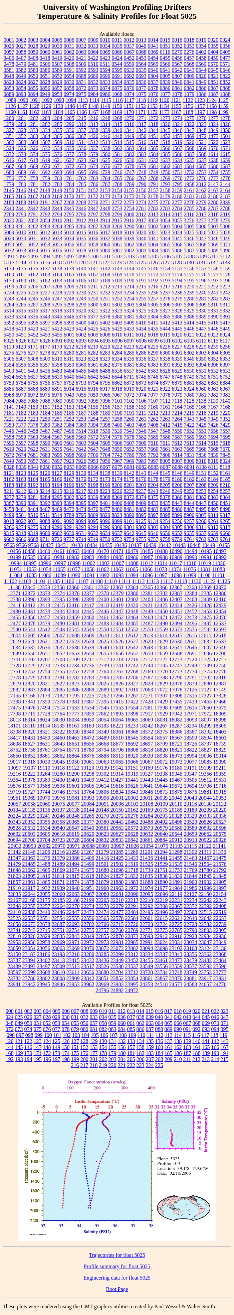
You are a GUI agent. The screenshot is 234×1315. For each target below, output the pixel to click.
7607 (129, 443)
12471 (161, 617)
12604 (14, 635)
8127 (57, 473)
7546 (141, 431)
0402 (201, 52)
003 (38, 1011)
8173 (105, 479)
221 (122, 1065)
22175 (43, 900)
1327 (9, 130)
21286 (131, 852)
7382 (57, 425)
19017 (14, 762)
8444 (189, 503)
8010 (201, 461)
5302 (117, 304)
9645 (141, 533)
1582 (129, 154)
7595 (225, 437)
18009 (220, 713)
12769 (146, 671)
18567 (176, 738)
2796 (81, 214)
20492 (161, 822)
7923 (69, 461)
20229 (29, 816)
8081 (129, 467)
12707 (43, 659)
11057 (73, 569)
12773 (176, 671)
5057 (81, 244)
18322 (58, 732)
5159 (225, 268)
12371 (14, 593)
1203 (45, 118)
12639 (87, 647)
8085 (153, 467)
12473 (190, 617)
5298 (69, 304)
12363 (117, 587)
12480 (58, 623)
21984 (176, 888)
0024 (225, 40)
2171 (81, 196)
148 (47, 1047)
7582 (141, 437)
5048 (213, 238)
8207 (189, 485)
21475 (220, 858)
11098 (175, 575)
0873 (93, 88)
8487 (189, 509)
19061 (87, 762)
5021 (153, 232)
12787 (146, 677)
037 (131, 1017)
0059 (33, 52)
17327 (205, 695)
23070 (87, 948)
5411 (153, 322)
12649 (14, 653)
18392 (205, 732)
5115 (33, 262)
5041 (153, 238)
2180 (177, 196)
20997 (117, 846)
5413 (177, 322)
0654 (69, 76)
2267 (57, 202)
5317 (45, 310)
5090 (225, 250)
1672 (69, 166)
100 (48, 1035)
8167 (69, 479)
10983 (87, 557)
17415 (117, 701)
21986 (190, 888)
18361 (117, 732)
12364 (131, 587)
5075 (45, 250)
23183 (29, 954)
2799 (117, 214)
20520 (190, 822)
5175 (189, 274)
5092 (21, 256)
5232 (105, 292)
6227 (177, 347)
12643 (146, 647)
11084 (15, 575)
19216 (14, 774)
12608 (73, 635)
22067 (87, 894)
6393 (189, 365)
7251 (57, 419)
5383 (141, 316)
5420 (33, 329)
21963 (117, 888)
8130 (81, 473)
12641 (117, 647)
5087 (189, 250)
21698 (117, 870)
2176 (141, 196)
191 (225, 1053)
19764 (87, 792)
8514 (56, 515)
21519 (132, 864)
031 (75, 1017)
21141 (219, 846)
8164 (33, 479)
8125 (33, 473)
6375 (117, 365)
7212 (153, 413)
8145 (165, 473)
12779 (29, 677)
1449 (129, 136)
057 (94, 1023)
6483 (57, 371)
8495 (201, 509)
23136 (220, 948)
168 (10, 1053)
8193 (45, 485)
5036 (93, 238)
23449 (117, 960)
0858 (69, 88)
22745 (43, 930)
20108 (146, 804)
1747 (129, 172)
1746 (117, 172)
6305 (225, 353)
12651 (43, 653)
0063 (81, 52)
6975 (45, 395)
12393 (43, 599)
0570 (213, 64)
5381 (129, 316)
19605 (87, 786)
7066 (105, 395)
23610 (58, 972)
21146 (28, 852)
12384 (190, 593)
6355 (21, 365)
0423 (105, 58)
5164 (57, 274)
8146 (177, 473)
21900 (190, 882)
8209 (213, 485)
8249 (177, 491)
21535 (176, 864)
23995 (132, 984)
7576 (117, 437)
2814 (165, 214)
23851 (102, 978)
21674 (73, 870)
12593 (220, 629)
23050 (14, 948)
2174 (117, 196)
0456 (177, 58)
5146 (153, 268)
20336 (220, 816)
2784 (177, 208)
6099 (153, 341)
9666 (21, 539)
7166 (201, 407)
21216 (58, 852)
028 (47, 1017)
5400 (81, 322)
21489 (58, 864)
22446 (58, 912)
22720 (132, 924)
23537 (132, 966)
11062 (102, 569)
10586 (43, 557)
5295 (57, 304)
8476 (93, 509)
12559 (161, 629)
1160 (10, 112)
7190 (117, 413)
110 (141, 1035)
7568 (69, 437)
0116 (165, 52)
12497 (205, 623)
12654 (87, 653)
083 (112, 1029)
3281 (21, 226)
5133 (224, 262)
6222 (116, 347)
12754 (43, 671)
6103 (189, 341)
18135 (58, 726)
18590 (190, 738)
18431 (29, 738)
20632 (146, 834)
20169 (146, 810)
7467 (45, 431)
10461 (58, 551)
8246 (165, 491)
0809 (189, 76)
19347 (190, 774)
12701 (14, 659)
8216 (68, 491)
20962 (44, 846)
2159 (177, 190)
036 (122, 1017)
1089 (10, 100)
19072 (161, 762)
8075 (117, 467)
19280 (58, 774)
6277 (33, 353)
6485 (81, 371)
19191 (190, 768)
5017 (104, 232)
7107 (153, 401)
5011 (33, 232)
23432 (87, 960)
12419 (117, 605)
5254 (129, 298)
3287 (93, 226)
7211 (141, 413)
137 (169, 1041)
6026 (21, 341)
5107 (177, 256)
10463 (73, 551)
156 (122, 1047)
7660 (153, 449)
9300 (117, 527)
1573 (21, 154)
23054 (29, 948)
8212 (20, 491)
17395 (102, 701)
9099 (117, 521)
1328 (21, 130)
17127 (205, 689)
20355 (43, 822)
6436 (45, 371)
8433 (153, 503)
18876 (87, 756)
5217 (165, 286)
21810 (43, 876)
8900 (189, 515)
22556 (87, 918)
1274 (177, 118)
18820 (161, 750)
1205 (69, 118)
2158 (165, 190)
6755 (33, 383)
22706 (102, 924)
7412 (165, 425)
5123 (116, 262)
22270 (73, 906)
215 (224, 1059)
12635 (29, 647)
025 (19, 1017)
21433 (132, 858)
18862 (58, 756)
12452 (190, 611)
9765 (9, 545)
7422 (189, 425)
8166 (57, 479)
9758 (165, 539)
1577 (69, 154)
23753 (205, 972)
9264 (213, 521)
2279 (201, 202)
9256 (177, 521)
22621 (176, 918)
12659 (161, 653)
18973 (176, 756)
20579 (161, 828)
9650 (165, 533)
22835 (58, 936)
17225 (87, 695)
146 (28, 1047)
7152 (57, 407)
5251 (105, 298)
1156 (188, 106)
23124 (205, 948)
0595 (117, 70)
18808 (132, 750)
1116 (117, 100)
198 (66, 1059)
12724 (190, 659)
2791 (33, 214)
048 (10, 1023)
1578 (81, 154)
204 (122, 1059)
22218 (146, 900)
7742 (117, 455)
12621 (43, 641)
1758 (33, 178)
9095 (93, 521)
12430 (14, 611)
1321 (177, 124)
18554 (146, 738)
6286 (141, 353)
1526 (33, 148)
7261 (141, 419)
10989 (176, 557)
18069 (146, 719)
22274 (87, 906)
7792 (153, 455)
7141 (9, 407)
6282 (93, 353)
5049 (225, 238)
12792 (205, 677)
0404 (213, 52)
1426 (93, 136)
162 (178, 1047)
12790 (176, 677)
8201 (129, 485)
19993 (87, 798)
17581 (146, 707)
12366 (161, 587)
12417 (87, 605)
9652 (177, 533)
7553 (201, 431)
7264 (177, 419)
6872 (129, 383)
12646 (190, 647)
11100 (204, 575)
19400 (58, 780)
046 (215, 1017)
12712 (102, 659)
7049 (69, 395)
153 (94, 1047)
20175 (161, 810)
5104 (141, 256)
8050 (45, 467)
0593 (93, 70)
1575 (45, 154)
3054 (165, 220)
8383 (213, 497)
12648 (220, 647)
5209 (69, 286)
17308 (176, 695)
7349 (213, 419)
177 (94, 1053)
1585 (165, 154)
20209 (205, 810)
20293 (161, 816)
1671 (57, 166)
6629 (177, 371)
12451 (176, 611)
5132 (212, 262)
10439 (150, 545)
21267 (87, 852)
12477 (14, 623)
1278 (225, 118)
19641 (146, 786)
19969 (29, 798)
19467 (176, 780)
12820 (29, 683)
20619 (73, 834)
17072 (161, 689)
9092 (69, 521)
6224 (141, 347)
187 (187, 1053)
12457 (43, 617)
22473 (87, 912)
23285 (102, 954)
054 (66, 1023)
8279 (21, 497)
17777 (73, 713)
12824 (87, 683)
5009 (9, 232)
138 (178, 1041)
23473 (176, 960)
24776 (220, 984)
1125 (223, 100)
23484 (220, 960)
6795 (105, 383)
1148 (93, 106)
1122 (188, 100)
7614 (201, 443)
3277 (201, 220)
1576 (57, 154)
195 (38, 1059)
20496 (176, 822)
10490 (176, 551)
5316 (33, 310)
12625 (102, 641)
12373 (43, 593)
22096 (161, 894)
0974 (69, 94)
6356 (33, 365)
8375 (153, 497)
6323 (80, 359)
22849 (87, 936)
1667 (9, 166)
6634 (9, 377)
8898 (165, 515)
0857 (57, 88)
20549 (87, 828)
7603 (81, 443)
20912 (176, 840)
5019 (129, 232)
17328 (220, 695)
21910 (14, 888)
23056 (43, 948)
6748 (177, 377)
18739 (220, 744)
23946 (58, 984)
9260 (201, 521)
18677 (117, 744)
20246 (58, 816)
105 (95, 1035)
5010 (21, 232)
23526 (102, 966)
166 (215, 1047)
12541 (29, 629)
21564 (205, 864)
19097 (14, 768)
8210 (225, 485)
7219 (213, 413)
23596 (220, 966)
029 (56, 1017)
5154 (165, 268)
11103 (24, 581)
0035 (117, 46)
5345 (57, 316)
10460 (43, 551)
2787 (213, 208)
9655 (189, 533)
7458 (33, 431)
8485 (165, 509)
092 (197, 1029)
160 (159, 1047)
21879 (102, 882)
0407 (21, 58)
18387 (190, 732)
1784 (69, 184)
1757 (21, 178)
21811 (58, 876)
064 (159, 1023)
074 (28, 1029)
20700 (29, 840)
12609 (87, 635)
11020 (218, 563)
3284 (57, 226)
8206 (177, 485)
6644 (117, 377)
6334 (116, 359)
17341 (29, 701)
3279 (225, 220)
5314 (9, 310)
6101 (165, 341)
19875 (176, 792)
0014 (153, 40)
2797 (93, 214)
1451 (153, 136)
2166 (21, 196)
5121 (92, 262)
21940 (73, 888)
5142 (105, 268)
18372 (146, 732)
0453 (141, 58)
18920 (132, 756)
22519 (220, 912)
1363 (33, 136)
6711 (129, 377)
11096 (146, 575)
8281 (33, 497)
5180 (21, 280)
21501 (102, 864)
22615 (161, 918)
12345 (28, 587)
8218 (92, 491)
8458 (9, 509)
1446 (105, 136)
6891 (57, 389)
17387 (87, 701)
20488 (146, 822)
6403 (33, 371)
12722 (161, 659)
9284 (45, 527)
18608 (14, 744)
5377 (93, 316)
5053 (45, 244)
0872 (81, 88)
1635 (189, 160)
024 (10, 1017)
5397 (45, 322)
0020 (213, 40)
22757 (102, 930)
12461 (102, 617)
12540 (14, 629)
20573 (146, 828)
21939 (58, 888)
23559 (176, 966)
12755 (58, 671)
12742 (132, 665)
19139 (102, 768)
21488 (43, 864)
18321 (43, 732)
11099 (189, 575)
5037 (105, 238)
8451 (225, 503)
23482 (205, 960)
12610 (102, 635)
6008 (105, 335)
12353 (43, 587)
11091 (88, 575)
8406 (117, 503)
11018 (189, 563)
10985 (117, 557)
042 (178, 1017)
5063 (141, 244)
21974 (146, 888)
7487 (57, 431)
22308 (161, 906)
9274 (21, 527)
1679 (141, 166)
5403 (117, 322)
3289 (117, 226)
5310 (213, 304)
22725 (176, 924)
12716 (131, 659)
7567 (57, 437)
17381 (73, 701)
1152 (141, 106)
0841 (189, 82)
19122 (72, 768)
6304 (213, 353)
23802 (43, 978)
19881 (205, 792)
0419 (57, 58)
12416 (72, 605)
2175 (129, 196)
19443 (146, 780)
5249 (81, 298)
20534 (43, 828)
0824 (21, 82)
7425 (201, 425)
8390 (21, 503)
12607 (58, 635)
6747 (165, 377)
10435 (105, 545)
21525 (146, 864)
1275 (189, 118)
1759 (45, 178)
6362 (105, 365)
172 (47, 1053)
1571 (225, 148)
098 (29, 1035)
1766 (129, 178)
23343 (176, 954)
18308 (14, 732)
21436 (146, 858)
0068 (141, 52)
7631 (45, 449)
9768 (33, 545)
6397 (225, 365)
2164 (225, 190)
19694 (190, 786)
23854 (132, 978)
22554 (58, 918)
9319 (33, 533)
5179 (9, 280)
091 (187, 1029)
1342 (141, 130)
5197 (213, 280)
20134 (14, 810)
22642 (205, 918)
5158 (213, 268)
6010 (117, 335)
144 (10, 1047)
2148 (45, 190)
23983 (117, 984)
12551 (117, 629)
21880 (117, 882)
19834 (117, 792)
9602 (57, 533)
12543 (58, 629)
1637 (201, 160)
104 (85, 1035)
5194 (177, 280)
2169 (57, 196)
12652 (58, 653)
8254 (213, 491)
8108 (201, 467)
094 (215, 1029)
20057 (14, 804)
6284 (117, 353)
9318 (21, 533)
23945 (43, 984)
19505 (190, 780)
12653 (73, 653)
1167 (93, 112)
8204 (153, 485)
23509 (58, 966)
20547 (73, 828)
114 (178, 1035)
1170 (129, 112)
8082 (141, 467)
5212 (104, 286)
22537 (29, 918)
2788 (225, 208)
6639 (57, 377)
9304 (165, 527)
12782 (73, 677)
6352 (213, 359)
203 (112, 1059)
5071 (225, 244)
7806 (165, 455)
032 (84, 1017)
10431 (61, 545)
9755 (141, 539)
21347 (14, 858)
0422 (93, 58)
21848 (219, 876)
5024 (177, 232)
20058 (29, 804)
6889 (45, 389)
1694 (69, 172)
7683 (45, 455)
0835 (129, 82)
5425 (93, 329)
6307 (21, 359)
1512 (92, 142)
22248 (14, 906)
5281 (201, 298)
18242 (146, 726)
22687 (58, 924)
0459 (213, 58)
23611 (72, 972)
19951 (14, 798)
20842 (132, 840)
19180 (175, 768)
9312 (213, 527)
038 (141, 1017)
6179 (56, 347)
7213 (165, 413)
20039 (161, 798)
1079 (189, 94)
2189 (21, 202)
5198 (225, 280)
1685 (201, 166)
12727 (219, 659)
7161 (165, 407)
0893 (21, 94)
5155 (177, 268)
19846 (146, 792)
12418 (102, 605)
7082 (213, 395)
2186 (213, 196)
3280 (9, 226)
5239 (189, 292)
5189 (117, 280)
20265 (87, 816)
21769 (190, 870)
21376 (43, 858)
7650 (117, 449)
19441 (132, 780)
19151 (131, 768)
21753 (176, 870)
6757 (57, 383)
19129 (87, 768)
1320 (165, 124)
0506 (45, 64)
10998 (73, 563)
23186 (43, 954)
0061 (57, 52)
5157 (201, 268)
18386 (176, 732)
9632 (93, 533)
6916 (93, 389)
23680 (102, 972)
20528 (14, 828)
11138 (14, 587)
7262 (153, 419)
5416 (213, 322)
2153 (105, 190)
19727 (29, 792)
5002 (153, 226)
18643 (58, 744)
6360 (81, 365)
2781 (141, 208)
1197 (200, 112)
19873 (161, 792)
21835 (146, 876)
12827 (132, 683)
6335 (129, 359)
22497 (176, 912)
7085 (21, 401)
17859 (87, 713)
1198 (211, 112)
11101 (218, 575)
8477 (105, 509)
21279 (102, 852)
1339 (105, 130)
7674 (21, 455)
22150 (205, 894)
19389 (43, 780)
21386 (73, 858)
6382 (141, 365)
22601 (146, 918)
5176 (201, 274)
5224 (9, 292)
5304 (141, 304)
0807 (177, 76)
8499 (9, 515)
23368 (220, 954)
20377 (87, 822)
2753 (117, 208)
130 (103, 1041)
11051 (15, 569)
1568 (189, 148)
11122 (209, 581)
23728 (146, 972)
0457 (189, 58)
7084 (9, 401)
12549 (87, 629)
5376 (81, 316)
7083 (225, 395)
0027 (21, 46)
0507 (57, 64)
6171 (32, 347)
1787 (105, 184)
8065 (81, 467)
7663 (177, 449)
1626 (117, 160)
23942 (29, 984)
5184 (69, 280)
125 (56, 1041)
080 (84, 1029)
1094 (70, 100)
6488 (105, 371)
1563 (129, 148)
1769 (165, 178)
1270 (129, 118)
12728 (14, 665)
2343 (45, 208)
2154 (117, 190)
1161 (22, 112)
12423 (161, 605)
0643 (189, 70)
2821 (21, 220)
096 (11, 1035)
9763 (213, 539)
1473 (213, 136)
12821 (43, 683)
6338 (165, 359)
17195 (73, 695)
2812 (141, 214)
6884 (225, 383)
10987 (146, 557)
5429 (117, 329)
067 (187, 1023)
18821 (176, 750)
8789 (68, 515)
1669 (33, 166)
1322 (189, 124)
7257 (105, 419)
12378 (102, 593)
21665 (43, 870)
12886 (73, 689)
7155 (93, 407)
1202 (33, 118)
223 (141, 1065)
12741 (117, 665)
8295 (57, 497)
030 (66, 1017)
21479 (14, 864)
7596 (9, 443)
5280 (189, 298)
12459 (73, 617)
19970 (43, 798)
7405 (141, 425)
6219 (92, 347)
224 (150, 1065)
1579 (93, 154)
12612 (131, 635)
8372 (129, 497)
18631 (43, 744)
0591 (69, 70)
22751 (58, 930)
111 (150, 1035)
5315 (21, 310)
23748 (175, 972)
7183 (33, 413)
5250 (93, 298)
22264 (58, 906)
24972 (132, 990)
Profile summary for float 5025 (117, 1266)
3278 (213, 220)
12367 (175, 587)
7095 (93, 401)
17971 (190, 713)
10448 (194, 545)
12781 (58, 677)
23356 (190, 954)
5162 (33, 274)
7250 (45, 419)
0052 (177, 46)
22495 (146, 912)
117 (205, 1035)
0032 (81, 46)
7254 (93, 419)
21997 (220, 888)
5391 (225, 316)
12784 (102, 677)
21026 (132, 846)
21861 (29, 882)
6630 (189, 371)
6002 (81, 335)
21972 (132, 888)
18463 (73, 738)
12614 (161, 635)
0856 (45, 88)
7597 (21, 443)
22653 (220, 918)
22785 (176, 930)
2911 (69, 220)
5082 (129, 250)
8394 (69, 503)
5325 (141, 310)
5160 (9, 274)
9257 (189, 521)
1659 (225, 160)
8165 (45, 479)
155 (112, 1047)
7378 (33, 425)
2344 (57, 208)
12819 (14, 683)
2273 (129, 202)
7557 (225, 431)
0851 (213, 82)
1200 (9, 118)
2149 (57, 190)
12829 (161, 683)
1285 (57, 124)
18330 (73, 732)
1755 (225, 172)
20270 (102, 816)
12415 (58, 605)
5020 (141, 232)
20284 (146, 816)
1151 (129, 106)
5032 (45, 238)
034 (103, 1017)
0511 (105, 64)
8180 (177, 479)
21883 (132, 882)
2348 (105, 208)
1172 (152, 112)
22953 (14, 942)
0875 (117, 88)
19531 (220, 780)
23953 (73, 984)
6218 (80, 347)
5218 (177, 286)
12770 (161, 671)
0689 (93, 76)
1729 (105, 172)
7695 (57, 455)
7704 (105, 455)
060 (122, 1023)
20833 (117, 840)
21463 (190, 858)
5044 (165, 238)
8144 (153, 473)
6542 (141, 371)
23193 (58, 954)
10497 (220, 551)
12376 (73, 593)
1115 (106, 100)
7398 (105, 425)
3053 (153, 220)
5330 (201, 310)
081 (94, 1029)
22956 (29, 942)
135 (150, 1041)
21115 (190, 846)
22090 (132, 894)
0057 (9, 52)
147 (38, 1047)
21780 (205, 870)
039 (150, 1017)
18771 (73, 750)
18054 (102, 719)
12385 (205, 593)
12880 (205, 683)
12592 (205, 629)
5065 (165, 244)
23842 (87, 978)
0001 (9, 40)
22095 (146, 894)
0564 (141, 64)
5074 (33, 250)
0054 (201, 46)
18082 (176, 719)
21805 (29, 876)
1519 (177, 142)
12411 (14, 605)
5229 (69, 292)
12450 (161, 611)
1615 (225, 154)
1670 (45, 166)
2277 (177, 202)
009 (94, 1011)
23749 (190, 972)
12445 (87, 611)
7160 (153, 407)
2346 (81, 208)
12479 (43, 623)
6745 (141, 377)
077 (56, 1029)
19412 (102, 780)
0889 (9, 94)
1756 (9, 178)
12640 (102, 647)
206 (141, 1059)
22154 (219, 894)
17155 (14, 695)
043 (187, 1017)
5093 (33, 256)
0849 (201, 82)
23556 (161, 966)
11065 (131, 569)
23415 (73, 960)
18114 (43, 726)
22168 (29, 900)
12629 (161, 641)
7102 (129, 401)
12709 (73, 659)
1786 (93, 184)
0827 (33, 82)
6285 (129, 353)
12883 (29, 689)
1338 (93, 130)
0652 (57, 76)
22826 (29, 936)
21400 (87, 858)
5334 (21, 316)
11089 (59, 575)
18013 (14, 719)
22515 (205, 912)
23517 (87, 966)
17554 (132, 707)
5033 (57, 238)
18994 (190, 756)
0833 (105, 82)
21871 (58, 882)
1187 (176, 112)
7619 (9, 449)
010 (103, 1011)
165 (206, 1047)
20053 (219, 798)
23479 (190, 960)
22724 (161, 924)
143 (225, 1041)
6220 (104, 347)
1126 (10, 106)
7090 (69, 401)
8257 (225, 491)
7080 (189, 395)
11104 (39, 581)
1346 (177, 130)
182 (141, 1053)
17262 (102, 695)
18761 (43, 750)
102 (67, 1035)
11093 (117, 575)
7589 (189, 437)
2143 (213, 184)
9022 (21, 521)
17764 (58, 713)
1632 (153, 160)
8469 (57, 509)
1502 (9, 142)
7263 (165, 419)
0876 (129, 88)
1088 (225, 94)
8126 (45, 473)
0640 (153, 70)
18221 (117, 726)
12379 (117, 593)
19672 (176, 786)
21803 (14, 876)
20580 (176, 828)
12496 (190, 623)
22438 (29, 912)
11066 (146, 569)
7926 (81, 461)
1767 (141, 178)
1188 (188, 112)
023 (224, 1011)
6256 (225, 347)
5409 (129, 322)
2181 (189, 196)
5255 (141, 298)
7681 (33, 455)
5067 (189, 244)
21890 (161, 882)
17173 (43, 695)
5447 (201, 329)
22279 (117, 906)
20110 (175, 804)
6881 (189, 383)
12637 (58, 647)
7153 (69, 407)
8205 (165, 485)
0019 (201, 40)
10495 (205, 551)
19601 (73, 786)
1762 (81, 178)
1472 (201, 136)
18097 (205, 719)
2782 (153, 208)
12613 (146, 635)
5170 (129, 274)
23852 (117, 978)
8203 (141, 485)
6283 (105, 353)
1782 (45, 184)
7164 (177, 407)
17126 (190, 689)
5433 (129, 329)
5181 (33, 280)
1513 (104, 142)
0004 (45, 40)
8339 (93, 497)
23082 (132, 948)
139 (187, 1041)
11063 (117, 569)
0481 (33, 64)
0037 (129, 46)
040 (159, 1017)
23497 (43, 966)
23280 (87, 954)
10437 (135, 545)
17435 (176, 701)
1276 (201, 118)
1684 (189, 166)
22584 (132, 918)
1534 (57, 148)
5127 (164, 262)
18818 (146, 750)
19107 (29, 768)
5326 (153, 310)
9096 (105, 521)
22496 (161, 912)
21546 (190, 864)
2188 (9, 202)
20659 (190, 834)
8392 (45, 503)
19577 (29, 786)
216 (75, 1065)
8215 (56, 491)
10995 (29, 563)
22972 (87, 942)
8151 (201, 473)
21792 (220, 870)
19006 (205, 756)
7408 (153, 425)
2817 (201, 214)
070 (215, 1023)
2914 (104, 220)
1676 (105, 166)
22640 (190, 918)
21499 (87, 864)
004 (47, 1011)
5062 (129, 244)
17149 (220, 689)
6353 (225, 359)
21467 (205, 858)
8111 (213, 467)
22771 (146, 930)
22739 (220, 924)
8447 (201, 503)
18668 (102, 744)
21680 (102, 870)
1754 (213, 172)
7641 (69, 449)
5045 (177, 238)
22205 (102, 900)
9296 (105, 527)
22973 (102, 942)
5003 (165, 226)
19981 (73, 798)
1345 (165, 130)
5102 (117, 256)
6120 (20, 347)
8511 (45, 515)
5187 (93, 280)
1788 (117, 184)
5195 (189, 280)
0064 (93, 52)
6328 (92, 359)
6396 (213, 365)
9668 (33, 539)
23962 (87, 984)
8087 (165, 467)
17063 (146, 689)
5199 (9, 286)
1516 (141, 142)
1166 (81, 112)
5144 (129, 268)
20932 (14, 846)
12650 (29, 653)
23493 (29, 966)
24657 (205, 984)
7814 (177, 455)
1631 (141, 160)
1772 (189, 178)
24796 (102, 990)
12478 (29, 623)
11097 (160, 575)
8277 (9, 497)
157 (131, 1047)
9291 (69, 527)
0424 (117, 58)
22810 (14, 936)
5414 (189, 322)
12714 (117, 659)
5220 (189, 286)
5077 (69, 250)
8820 (104, 515)
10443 (179, 545)
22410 (14, 912)
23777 (219, 972)
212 (196, 1059)
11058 (87, 569)
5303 (129, 304)
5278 (165, 298)
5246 (45, 298)
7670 (225, 449)
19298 (87, 774)
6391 (165, 365)
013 (131, 1011)
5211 (93, 286)
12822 (58, 683)
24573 (176, 984)
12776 (220, 671)
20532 (29, 828)
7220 (225, 413)
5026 (201, 232)
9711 (45, 539)
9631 (81, 533)
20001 (117, 798)
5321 (93, 310)
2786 (201, 208)
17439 (190, 701)
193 (19, 1059)
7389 (81, 425)
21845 (205, 876)
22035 (14, 894)
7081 (201, 395)
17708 (14, 713)
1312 (81, 124)
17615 (190, 707)
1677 (117, 166)
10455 (223, 545)
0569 (201, 64)
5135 (21, 268)
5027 (213, 232)
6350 (201, 359)
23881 (190, 978)
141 (206, 1041)
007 (75, 1011)
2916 (129, 220)
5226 (33, 292)
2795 (69, 214)
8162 (9, 479)
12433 (43, 611)
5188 (105, 280)
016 (159, 1011)
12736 (87, 665)
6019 (165, 335)
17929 (161, 713)
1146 (69, 106)
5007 (213, 226)
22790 (190, 930)
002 (28, 1011)
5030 (21, 238)
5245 (33, 298)
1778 (225, 178)
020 (196, 1011)
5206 (33, 286)
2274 (141, 202)
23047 (205, 942)
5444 (165, 329)
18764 (58, 750)
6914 (69, 389)
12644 (161, 647)
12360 (72, 587)
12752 (29, 671)
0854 (21, 88)
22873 (132, 936)
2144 (225, 184)
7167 (213, 407)
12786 (132, 677)
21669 (58, 870)
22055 (43, 894)
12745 (161, 665)
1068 (117, 94)
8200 (117, 485)
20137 (58, 810)
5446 (189, 329)
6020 (177, 335)
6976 (57, 395)
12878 (176, 683)
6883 (213, 383)
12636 (43, 647)
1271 (141, 118)
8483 (153, 509)
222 (131, 1065)
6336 (141, 359)
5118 (56, 262)
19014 (220, 756)
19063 (102, 762)
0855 (33, 88)
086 (141, 1029)
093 (206, 1029)
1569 (201, 148)
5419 (21, 329)
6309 (45, 359)
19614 (102, 786)
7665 (189, 449)
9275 (33, 527)
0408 (33, 58)
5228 (57, 292)
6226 (165, 347)
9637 (117, 533)
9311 (201, 527)
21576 (220, 864)
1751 (177, 172)
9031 (33, 521)
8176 (141, 479)
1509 (57, 142)
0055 (213, 46)
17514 (58, 707)
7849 (9, 461)
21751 (161, 870)
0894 (33, 94)
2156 (141, 190)
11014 (161, 563)
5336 (33, 316)
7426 (213, 425)
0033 (93, 46)
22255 (29, 906)
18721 (176, 744)
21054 (147, 846)
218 (94, 1065)
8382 (201, 497)
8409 (141, 503)
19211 (219, 768)
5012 (44, 232)
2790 (21, 214)
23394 (29, 960)
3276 (189, 220)
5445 (177, 329)
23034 (190, 942)
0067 (129, 52)
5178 (225, 274)
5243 (9, 298)
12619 (14, 641)
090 (178, 1029)
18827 (205, 750)
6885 (9, 389)
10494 (190, 551)
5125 (140, 262)
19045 (58, 762)
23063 (58, 948)
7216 (201, 413)
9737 (68, 539)
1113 (82, 100)
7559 (21, 437)
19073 (176, 762)
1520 (189, 142)
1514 (116, 142)
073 (19, 1029)
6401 (21, 371)
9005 (201, 515)
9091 (57, 521)
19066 (132, 762)
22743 (29, 930)
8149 (189, 473)
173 (56, 1053)
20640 (161, 834)
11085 (30, 575)
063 (150, 1023)
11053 (29, 569)
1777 (213, 178)
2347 (93, 208)
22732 (205, 924)
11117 (166, 581)
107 (113, 1035)
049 (19, 1023)
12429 (219, 605)
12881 (220, 683)
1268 (117, 118)
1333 (33, 130)
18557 (161, 738)
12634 (14, 647)
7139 (213, 401)
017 (168, 1011)
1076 (153, 94)
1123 (199, 100)
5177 (213, 274)
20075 (58, 804)
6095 (105, 341)
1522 (213, 142)
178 (103, 1053)
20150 (117, 810)
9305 (177, 527)
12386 (220, 593)
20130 (205, 804)
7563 (33, 437)
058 (103, 1023)
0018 (189, 40)
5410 (141, 322)
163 (187, 1047)
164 (197, 1047)
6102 (177, 341)
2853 (33, 220)
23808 (58, 978)
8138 (105, 473)
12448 (132, 611)
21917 (29, 888)
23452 (132, 960)
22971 (73, 942)
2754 (129, 208)
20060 (43, 804)
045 (206, 1017)
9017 (225, 515)
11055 (58, 569)
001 (19, 1011)
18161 (72, 726)
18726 (190, 744)
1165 (69, 112)
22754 (73, 930)
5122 (104, 262)
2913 (92, 220)
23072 (102, 948)
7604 (93, 443)
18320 (29, 732)
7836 (201, 455)
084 (122, 1029)
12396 (73, 599)
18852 (29, 756)
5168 (105, 274)
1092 (46, 100)
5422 (57, 329)
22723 (146, 924)
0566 (165, 64)
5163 (45, 274)
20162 (132, 810)
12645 (176, 647)
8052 (57, 467)
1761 (69, 178)
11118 (180, 581)
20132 (219, 804)
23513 (73, 966)
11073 (160, 569)
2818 (213, 214)
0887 (213, 88)
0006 (69, 40)
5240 (201, 292)
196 (47, 1059)
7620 (21, 449)
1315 (117, 124)
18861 (43, 756)
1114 (94, 100)
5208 (57, 286)
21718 (132, 870)
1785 (81, 184)
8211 (9, 491)
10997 (59, 563)
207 (150, 1059)
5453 (45, 335)
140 (197, 1041)
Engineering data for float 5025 (117, 1278)
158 (141, 1047)
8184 (213, 479)
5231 (93, 292)
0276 (189, 52)
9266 (9, 527)
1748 (141, 172)
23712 (131, 972)
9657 (201, 533)
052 (47, 1023)
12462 (117, 617)
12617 (205, 635)
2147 (33, 190)
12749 (205, 665)
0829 (57, 82)
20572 (132, 828)
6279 (57, 353)
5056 (69, 244)
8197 (81, 485)
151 (75, 1047)
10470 (102, 551)
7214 (177, 413)
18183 (102, 726)
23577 (190, 966)
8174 (117, 479)
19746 (58, 792)
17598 (161, 707)
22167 (14, 900)
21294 (161, 852)
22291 (132, 906)
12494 (176, 623)
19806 (102, 792)
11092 (102, 575)
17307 (161, 695)
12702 (29, 659)
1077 (165, 94)
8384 (225, 497)
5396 (33, 322)
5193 (165, 280)
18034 (73, 719)
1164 (58, 112)
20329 (190, 816)
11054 (44, 569)
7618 (225, 443)
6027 (33, 341)
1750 (165, 172)
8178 (153, 479)
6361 (93, 365)
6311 (69, 359)
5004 (177, 226)
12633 (220, 641)
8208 (201, 485)
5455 (57, 335)
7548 (165, 431)
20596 (220, 828)
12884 (43, 689)
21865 (43, 882)
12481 (73, 623)
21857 (14, 882)
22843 (73, 936)
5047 (201, 238)
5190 (129, 280)
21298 (175, 852)
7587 (177, 437)
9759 (177, 539)
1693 (57, 172)
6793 (81, 383)
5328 (177, 310)
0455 (165, 58)
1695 (81, 172)
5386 (177, 316)
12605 (29, 635)
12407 (176, 599)
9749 (92, 539)
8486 (177, 509)
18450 (43, 738)
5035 (81, 238)
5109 (201, 256)
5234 (129, 292)
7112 (165, 401)
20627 (117, 834)
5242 (225, 292)
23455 (146, 960)
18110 (28, 726)
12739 (102, 665)
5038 (117, 238)
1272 (153, 118)
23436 (102, 960)
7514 (81, 431)
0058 (21, 52)
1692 (45, 172)
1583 (141, 154)
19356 (205, 774)
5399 (69, 322)
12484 (117, 623)
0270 (177, 52)
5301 (105, 304)
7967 (117, 461)
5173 (165, 274)
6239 (213, 347)
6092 (69, 341)
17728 (43, 713)
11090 (73, 575)
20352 (29, 822)
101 (57, 1035)
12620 (29, 641)
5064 (153, 244)
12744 (146, 665)
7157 (117, 407)
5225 (21, 292)
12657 (132, 653)
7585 (153, 437)
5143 (117, 268)
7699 (81, 455)
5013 (56, 232)
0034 (105, 46)
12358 (58, 587)
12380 (132, 593)
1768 (153, 178)
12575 (190, 629)
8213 (32, 491)
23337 (161, 954)
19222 (29, 774)
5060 (105, 244)
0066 (117, 52)
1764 (105, 178)
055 (75, 1023)
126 (66, 1041)
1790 (141, 184)
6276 (21, 353)
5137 (45, 268)
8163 (21, 479)
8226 (116, 491)
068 (197, 1023)
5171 (141, 274)
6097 (129, 341)
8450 (213, 503)
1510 (69, 142)
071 (225, 1023)
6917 (105, 389)
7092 (81, 401)
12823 (73, 683)
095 (225, 1029)
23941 (14, 984)
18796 (117, 750)
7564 (45, 437)
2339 (225, 202)
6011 (129, 335)
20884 (161, 840)
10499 (14, 557)
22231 (176, 900)
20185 (176, 810)
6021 (189, 335)
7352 (225, 419)
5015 (80, 232)
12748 (190, 665)
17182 (58, 695)
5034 (69, 238)
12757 (73, 671)
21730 (146, 870)
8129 (69, 473)
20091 (102, 804)
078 (66, 1029)
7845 (225, 455)
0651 (45, 76)
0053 (189, 46)
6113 (201, 341)
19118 (58, 768)
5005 (189, 226)
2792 (45, 214)
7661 (165, 449)
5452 (33, 335)
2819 (225, 214)
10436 (120, 545)
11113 (152, 581)
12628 (146, 641)
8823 (116, 515)
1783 (57, 184)
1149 (105, 106)
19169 (146, 768)
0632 (129, 70)
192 (10, 1059)
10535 (29, 557)
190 (215, 1053)
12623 (73, 641)
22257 (43, 906)
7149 (21, 407)
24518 (161, 984)
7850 (21, 461)
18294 (190, 726)
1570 (213, 148)
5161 (21, 274)
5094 (45, 256)
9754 (129, 539)
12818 (220, 677)
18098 (220, 719)
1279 (9, 124)
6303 (201, 353)
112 (159, 1035)
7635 (57, 449)
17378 (58, 701)
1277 (213, 118)
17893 (117, 713)
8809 (92, 515)
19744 (43, 792)
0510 (93, 64)
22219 (161, 900)
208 (159, 1059)
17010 (132, 689)
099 (39, 1035)
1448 (117, 136)
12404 (146, 599)
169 (19, 1053)
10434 (91, 545)
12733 (58, 665)
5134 (9, 268)
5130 (188, 262)
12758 (87, 671)
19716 (220, 786)
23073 (117, 948)
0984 (93, 94)
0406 (9, 58)
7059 (93, 395)
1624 (93, 160)
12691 (190, 653)
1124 (211, 100)
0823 (9, 82)
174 (66, 1053)
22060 (58, 894)
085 (131, 1029)
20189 (190, 810)
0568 (189, 64)
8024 (225, 461)
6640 (69, 377)
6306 (9, 359)
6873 (141, 383)
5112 (225, 256)
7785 (141, 455)
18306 (219, 726)
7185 (57, 413)
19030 (43, 762)
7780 (129, 455)
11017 (175, 563)
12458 (58, 617)
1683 (177, 166)
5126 (152, 262)
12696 (205, 653)
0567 (177, 64)
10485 (146, 551)
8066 (93, 467)
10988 (161, 557)
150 (66, 1047)
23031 (176, 942)
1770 (177, 178)
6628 (165, 371)
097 (20, 1035)
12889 (102, 689)
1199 (223, 112)
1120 (164, 100)
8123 (21, 473)
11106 (67, 581)
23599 (29, 972)
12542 (43, 629)
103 (76, 1035)
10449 (208, 545)
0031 (69, 46)
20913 (190, 840)
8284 (45, 497)
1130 (58, 106)
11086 (44, 575)
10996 (44, 563)
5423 (69, 329)
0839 (165, 82)
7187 (81, 413)
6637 (33, 377)
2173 (105, 196)
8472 (69, 509)
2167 (33, 196)
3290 (129, 226)
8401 (105, 503)
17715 (29, 713)
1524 (9, 148)
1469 (189, 136)
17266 (117, 695)
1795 (177, 184)
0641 (165, 70)
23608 (43, 972)
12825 (102, 683)
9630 (69, 533)
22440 (43, 912)
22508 (190, 912)
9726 (56, 539)
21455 (176, 858)
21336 (219, 852)
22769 (132, 930)
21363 (29, 858)
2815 (177, 214)
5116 (45, 262)
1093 (58, 100)
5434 (141, 329)
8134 (93, 473)
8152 (213, 473)
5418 (9, 329)
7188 (93, 413)
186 (178, 1053)
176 (84, 1053)
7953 (93, 461)
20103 (132, 804)
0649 (21, 76)
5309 (201, 304)
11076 (189, 569)
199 (75, 1059)
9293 (81, 527)
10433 (76, 545)
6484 (69, 371)
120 (10, 1041)
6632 (213, 371)
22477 (117, 912)
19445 (161, 780)
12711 (87, 659)
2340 (9, 208)
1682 (165, 166)
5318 (57, 310)
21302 (190, 852)
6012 (141, 335)
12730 (43, 665)
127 (75, 1041)
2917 (141, 220)
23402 (43, 960)
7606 (117, 443)
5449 (225, 329)
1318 (153, 124)
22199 (87, 900)
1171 (141, 112)
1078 (177, 94)
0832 (93, 82)
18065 (132, 719)
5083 (141, 250)
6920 (141, 389)
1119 (152, 100)
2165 (9, 196)
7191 (129, 413)
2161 (189, 190)
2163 (213, 190)
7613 (189, 443)
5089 (213, 250)
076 (47, 1029)
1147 (81, 106)
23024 (161, 942)
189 (206, 1053)
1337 (81, 130)
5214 (129, 286)
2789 (9, 214)
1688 (9, 172)
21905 (220, 882)
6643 (105, 377)
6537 (129, 371)
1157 (200, 106)
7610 (153, 443)
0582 (21, 70)
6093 (81, 341)
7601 (69, 443)
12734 (73, 665)
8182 (189, 479)
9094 (81, 521)
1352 (21, 136)
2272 (117, 202)
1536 (81, 148)
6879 (177, 383)
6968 (9, 395)
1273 (165, 118)
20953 (29, 846)
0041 (153, 46)
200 (84, 1059)
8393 (57, 503)
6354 (9, 365)
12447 (117, 611)
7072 (129, 395)
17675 (220, 707)
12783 (87, 677)
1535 (69, 148)
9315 (9, 533)
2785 (189, 208)
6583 (153, 371)
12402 (132, 599)
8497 (213, 509)
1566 (165, 148)
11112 (138, 581)
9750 (104, 539)
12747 (176, 665)
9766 (21, 545)
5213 (116, 286)
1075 (141, 94)
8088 (177, 467)
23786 (29, 978)
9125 (141, 521)
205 (131, 1059)
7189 (105, 413)
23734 (161, 972)
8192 (33, 485)
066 (178, 1023)
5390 (213, 316)
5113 (9, 262)
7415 (177, 425)
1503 (21, 142)
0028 (33, 46)
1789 (129, 184)
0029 (45, 46)
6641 (81, 377)
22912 (161, 936)
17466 (220, 701)
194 (28, 1059)
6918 (117, 389)
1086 (201, 94)
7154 (81, 407)
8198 (93, 485)
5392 (9, 322)
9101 (129, 521)
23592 (205, 966)
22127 (190, 894)
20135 (29, 810)
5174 (177, 274)
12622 (58, 641)
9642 (129, 533)
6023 (213, 335)
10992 (220, 557)
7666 (201, 449)
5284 (9, 304)
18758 (29, 750)
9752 (116, 539)
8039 (21, 467)
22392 (205, 906)
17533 (73, 707)
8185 (225, 479)
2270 (93, 202)
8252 (189, 491)
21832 (131, 876)
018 (178, 1011)
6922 (165, 389)
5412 (165, 322)
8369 (117, 497)
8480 (117, 509)
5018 (116, 232)
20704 (43, 840)
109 (132, 1035)
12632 (205, 641)
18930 (146, 756)
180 (122, 1053)
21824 (102, 876)
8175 (129, 479)
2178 (153, 196)
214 (215, 1059)
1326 (225, 124)
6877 (165, 383)
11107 (81, 581)
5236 (153, 292)
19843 (132, 792)
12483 (102, 623)
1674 (93, 166)
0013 (141, 40)
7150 (33, 407)
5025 (189, 232)
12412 (28, 605)
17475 (14, 707)
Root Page (117, 1289)
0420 (69, 58)
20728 (73, 840)
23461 (161, 960)
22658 (14, 924)
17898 (132, 713)
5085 (165, 250)
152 (84, 1047)
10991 (205, 557)
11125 (223, 581)
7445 (9, 431)
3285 (69, 226)
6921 (153, 389)
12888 (87, 689)
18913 (117, 756)
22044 (29, 894)
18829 (220, 750)
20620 (87, 834)
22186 (73, 900)
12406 (161, 599)
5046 (189, 238)
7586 (165, 437)
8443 (177, 503)
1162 (34, 112)
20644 (176, 834)
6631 (201, 371)
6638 (45, 377)
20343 (14, 822)
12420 (131, 605)
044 (197, 1017)
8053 (69, 467)
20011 (146, 798)
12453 (205, 611)
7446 (21, 431)
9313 (225, 527)
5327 (165, 310)
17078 (176, 689)
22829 (43, 936)
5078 (81, 250)
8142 (129, 473)
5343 (45, 316)
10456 (14, 551)
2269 (81, 202)
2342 (33, 208)
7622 (33, 449)
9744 (80, 539)
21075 (161, 846)
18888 (102, 756)
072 (10, 1029)
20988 (88, 846)
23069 (73, 948)
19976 (58, 798)
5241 (213, 292)
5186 (81, 280)
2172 (93, 196)
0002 (21, 40)
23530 (117, 966)
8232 (129, 491)
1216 (93, 118)
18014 (29, 719)
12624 (87, 641)
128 (84, 1041)
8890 (129, 515)
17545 (102, 707)
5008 (225, 226)
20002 (132, 798)
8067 (105, 467)
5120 (80, 262)
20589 (190, 828)
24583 (190, 984)
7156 (105, 407)
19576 (14, 786)
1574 (33, 154)
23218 (73, 954)
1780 (21, 184)
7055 (81, 395)
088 (159, 1029)
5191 (141, 280)
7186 (69, 413)
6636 (21, 377)
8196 (69, 485)
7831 (189, 455)
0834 (117, 82)
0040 (141, 46)
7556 (213, 431)
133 (131, 1041)
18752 (14, 750)
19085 (205, 762)
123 (38, 1041)
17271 (146, 695)
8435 (165, 503)
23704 (117, 972)
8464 (33, 509)
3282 (33, 226)
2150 (69, 190)
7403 (129, 425)
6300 (165, 353)
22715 (117, 924)
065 (169, 1023)
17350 (43, 701)
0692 (129, 76)
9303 (153, 527)
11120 (194, 581)
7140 (225, 401)
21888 (146, 882)
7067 (117, 395)
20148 (102, 810)
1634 (177, 160)
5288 (45, 304)
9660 (225, 533)
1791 (153, 184)
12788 (161, 677)
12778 (14, 677)
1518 (165, 142)
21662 (29, 870)
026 (28, 1017)
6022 (201, 335)
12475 (205, 617)
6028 (45, 341)
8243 (153, 491)
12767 (117, 671)
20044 (205, 798)
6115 (213, 341)
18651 (73, 744)
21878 (87, 882)
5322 (105, 310)
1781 (33, 184)
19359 (220, 774)
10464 (87, 551)
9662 (9, 539)
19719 (14, 792)
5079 (93, 250)
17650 (205, 707)
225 (159, 1065)
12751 (14, 671)
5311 (225, 304)
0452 (129, 58)
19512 (205, 780)
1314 (105, 124)
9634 (105, 533)
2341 (21, 208)
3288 (105, 226)
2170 (69, 196)
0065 (105, 52)
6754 (21, 383)
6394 (201, 365)
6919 (129, 389)
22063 (73, 894)
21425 (117, 858)
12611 (117, 635)
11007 (117, 563)
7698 (69, 455)
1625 (105, 160)
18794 (102, 750)
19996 (102, 798)
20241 (43, 816)
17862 (102, 713)
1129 (46, 106)
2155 (129, 190)
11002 (88, 563)
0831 (81, 82)
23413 (58, 960)
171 (38, 1053)
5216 (153, 286)
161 (169, 1047)
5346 (69, 316)
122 (28, 1041)
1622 (69, 160)
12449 (146, 611)
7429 (225, 425)
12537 (220, 623)
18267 (161, 726)
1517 (153, 142)
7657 (141, 449)
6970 (21, 395)
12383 (176, 593)
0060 (45, 52)
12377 (87, 593)
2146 (21, 190)
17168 (29, 695)
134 (141, 1041)
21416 (102, 858)
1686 (213, 166)
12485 (132, 623)
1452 (165, 136)
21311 (204, 852)
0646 (225, 70)
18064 (117, 719)
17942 (176, 713)
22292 (146, 906)
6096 (117, 341)
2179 (165, 196)
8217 (80, 491)
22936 (220, 936)
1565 (153, 148)
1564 (141, 148)
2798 (105, 214)
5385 (165, 316)
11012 (146, 563)
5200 (21, 286)
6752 (225, 377)
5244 (21, 298)
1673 (81, 166)
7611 (165, 443)
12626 (117, 641)
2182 (201, 196)
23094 (146, 948)
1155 (176, 106)
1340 (117, 130)
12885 (58, 689)
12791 (190, 677)
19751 (73, 792)
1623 (81, 160)
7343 (189, 419)
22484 (132, 912)
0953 (57, 94)
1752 (189, 172)
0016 (177, 40)
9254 (165, 521)
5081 (117, 250)
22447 (73, 912)
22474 (102, 912)
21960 (102, 888)
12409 (205, 599)
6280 (69, 353)
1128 (34, 106)
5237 (165, 292)
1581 (117, 154)
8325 (81, 497)
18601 (220, 738)
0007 (81, 40)
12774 (190, 671)
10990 (190, 557)
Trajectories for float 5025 (117, 1255)
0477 (225, 58)
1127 (22, 106)
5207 (45, 286)
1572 (9, 154)
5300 (93, 304)
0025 (9, 46)
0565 (153, 64)
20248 (73, 816)
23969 (102, 984)
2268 (69, 202)
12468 (146, 617)
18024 (43, 719)
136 (159, 1041)
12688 (176, 653)
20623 (102, 834)
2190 (33, 202)
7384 (69, 425)
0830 (69, 82)
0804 (153, 76)
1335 (57, 130)
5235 (141, 292)
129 (94, 1041)
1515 (129, 142)
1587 (189, 154)
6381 (129, 365)
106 (104, 1035)
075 (38, 1029)
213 (206, 1059)
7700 (93, 455)
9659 (213, 533)
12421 (146, 605)
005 (56, 1011)
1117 (129, 100)
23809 (73, 978)
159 (150, 1047)
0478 (9, 64)
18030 (58, 719)
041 (169, 1017)
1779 (9, 184)
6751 (213, 377)
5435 (153, 329)
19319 (132, 774)
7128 (189, 401)
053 (56, 1023)
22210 (117, 900)
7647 (93, 449)
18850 (14, 756)
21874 (73, 882)
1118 (141, 100)
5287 (33, 304)
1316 (129, 124)
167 (225, 1047)
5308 (189, 304)
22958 (43, 942)
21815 (72, 876)
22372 (190, 906)
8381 (189, 497)
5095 (57, 256)
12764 (102, 671)
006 (66, 1011)
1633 (165, 160)
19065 (117, 762)
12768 (132, 671)
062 (141, 1023)
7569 (81, 437)
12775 (205, 671)
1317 (141, 124)
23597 (14, 972)
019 (187, 1011)
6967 (225, 389)
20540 (58, 828)
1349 (213, 130)
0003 (33, 40)
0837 (153, 82)
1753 (201, 172)
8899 (177, 515)
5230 (81, 292)
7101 (117, 401)
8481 (129, 509)
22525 (14, 918)
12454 (220, 611)
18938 (161, 756)
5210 (81, 286)
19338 (161, 774)
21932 (43, 888)
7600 (57, 443)
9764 (225, 539)
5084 (153, 250)
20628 (132, 834)
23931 (220, 978)
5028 (225, 232)
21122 (204, 846)
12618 (219, 635)
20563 (117, 828)
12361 (87, 587)
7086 (33, 401)
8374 (141, 497)
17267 (132, 695)
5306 (165, 304)
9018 (9, 521)
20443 (117, 822)
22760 (117, 930)
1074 (129, 94)
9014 (213, 515)
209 (169, 1059)
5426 (105, 329)
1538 (105, 148)
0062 (69, 52)
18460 (58, 738)
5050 (9, 244)
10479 (132, 551)
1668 (21, 166)
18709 (161, 744)
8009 (189, 461)
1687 (225, 166)
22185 (58, 900)
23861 (146, 978)
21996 (205, 888)
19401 (73, 780)
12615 (175, 635)
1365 (57, 136)
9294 (93, 527)
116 (196, 1035)
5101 (105, 256)
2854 (45, 220)
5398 (57, 322)
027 (38, 1017)
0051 (165, 46)
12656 (117, 653)
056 (84, 1023)
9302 (141, 527)
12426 (190, 605)
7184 (45, 413)
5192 (153, 280)
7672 (9, 455)
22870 (117, 936)
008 (84, 1011)
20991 (102, 846)
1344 (153, 130)
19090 (220, 762)
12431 (29, 611)
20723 (58, 840)
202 (103, 1059)
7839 (213, 455)
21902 (205, 882)
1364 (45, 136)
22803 (205, 930)
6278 (45, 353)
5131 (200, 262)
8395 (81, 503)
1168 (105, 112)
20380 (102, 822)
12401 (117, 599)
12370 (219, 587)
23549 (146, 966)
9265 (225, 521)
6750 (201, 377)
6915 (81, 389)
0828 (45, 82)
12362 (102, 587)
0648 (9, 76)
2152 (93, 190)
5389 (201, 316)
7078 (165, 395)
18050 (87, 719)
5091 (9, 256)
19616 (117, 786)
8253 (201, 491)
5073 (21, 250)
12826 (117, 683)
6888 (33, 389)
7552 (189, 431)
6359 (69, 365)
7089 (57, 401)
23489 (14, 966)
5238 (177, 292)
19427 (117, 780)
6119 (9, 347)
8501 (21, 515)
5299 (81, 304)
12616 (190, 635)
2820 (9, 220)
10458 (29, 551)
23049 (220, 942)
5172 (153, 274)
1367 (81, 136)
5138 (57, 268)
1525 (21, 148)
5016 (92, 232)
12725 (205, 659)
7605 (105, 443)
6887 (21, 389)
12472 (176, 617)
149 (56, 1047)
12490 (161, 623)
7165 (189, 407)
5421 (45, 329)
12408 (190, 599)
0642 (177, 70)
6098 (141, 341)
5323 (117, 310)
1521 (201, 142)
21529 (161, 864)
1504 (33, 142)
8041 (33, 467)
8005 (165, 461)
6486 (93, 371)
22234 (190, 900)
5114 (21, 262)
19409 (87, 780)
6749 (189, 377)
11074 (174, 569)
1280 (21, 124)
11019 (204, 563)
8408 (129, 503)
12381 (146, 593)
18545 (132, 738)
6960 (201, 389)
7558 (9, 437)
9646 (153, 533)
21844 (190, 876)
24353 (146, 984)
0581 (9, 70)
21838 (161, 876)
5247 (57, 298)
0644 (201, 70)
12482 (87, 623)
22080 (102, 894)
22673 (29, 924)
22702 (87, 924)
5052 (33, 244)
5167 (93, 274)
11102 (10, 581)
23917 (205, 978)
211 (187, 1059)
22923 (190, 936)
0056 (225, 46)
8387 (9, 503)
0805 (165, 76)
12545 (73, 629)
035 (112, 1017)
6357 (45, 365)
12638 (73, 647)
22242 (205, 900)
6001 (69, 335)
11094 (131, 575)
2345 (69, 208)
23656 (87, 972)
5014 (68, 232)
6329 (104, 359)
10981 (58, 557)
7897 (57, 461)
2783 (165, 208)
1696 (93, 172)
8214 (44, 491)
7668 (213, 449)
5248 (69, 298)
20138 (73, 810)
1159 (223, 106)
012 (122, 1011)
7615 (213, 443)
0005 (57, 40)
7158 (129, 407)
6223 (129, 347)
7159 (141, 407)
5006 (201, 226)
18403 (220, 732)
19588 (43, 786)
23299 (117, 954)
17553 (117, 707)
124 (47, 1041)
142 (215, 1041)
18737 (205, 744)
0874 (105, 88)
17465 (205, 701)
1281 (33, 124)
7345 (201, 419)
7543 (129, 431)
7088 (45, 401)
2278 (189, 202)
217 (84, 1065)
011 (112, 1011)
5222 (213, 286)
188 (197, 1053)
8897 (153, 515)
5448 (213, 329)
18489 (102, 738)
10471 (117, 551)
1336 (69, 130)
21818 (87, 876)
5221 (201, 286)
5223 (225, 286)
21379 (58, 858)
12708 (58, 659)
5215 (141, 286)
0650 (33, 76)
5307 (177, 304)
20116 (190, 804)
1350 (225, 130)
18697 (146, 744)
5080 (105, 250)
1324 (213, 124)
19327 (146, 774)
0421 (81, 58)
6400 (9, 371)
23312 (132, 954)
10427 (47, 545)
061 (131, 1023)
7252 (69, 419)
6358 (57, 365)
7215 (189, 413)
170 (28, 1053)
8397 (93, 503)
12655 (102, 653)
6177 (44, 347)
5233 (117, 292)
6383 (153, 365)
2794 (57, 214)
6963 (213, 389)
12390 (29, 599)
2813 (153, 214)
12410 (220, 599)
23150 (14, 954)
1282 (45, 124)
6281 (81, 353)
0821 (213, 76)
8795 (80, 515)
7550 (177, 431)
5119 (68, 262)
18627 (29, 744)
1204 (57, 118)
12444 (73, 611)
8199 (105, 485)
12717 (146, 659)
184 (159, 1053)
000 (10, 1011)
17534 (87, 707)
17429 (161, 701)
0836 (141, 82)
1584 (153, 154)
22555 (73, 918)
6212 (68, 347)
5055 (57, 244)
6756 (45, 383)
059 (112, 1023)
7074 (141, 395)
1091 (34, 100)
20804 (87, 840)
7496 (69, 431)
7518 (93, 431)
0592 (81, 70)
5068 (201, 244)
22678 (43, 924)
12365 (146, 587)
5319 (69, 310)
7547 (153, 431)
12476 (220, 617)
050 (28, 1023)
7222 (21, 419)
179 (112, 1053)
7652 (129, 449)
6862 (117, 383)
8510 (33, 515)
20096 (117, 804)
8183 (201, 479)
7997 (153, 461)
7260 (129, 419)
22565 (102, 918)
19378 (29, 780)
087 (150, 1029)
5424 (81, 329)
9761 (189, 539)
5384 (153, 316)
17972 (205, 713)
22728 (190, 924)
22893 (146, 936)
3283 (45, 226)
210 (178, 1059)
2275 (153, 202)
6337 (153, 359)
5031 (33, 238)
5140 (81, 268)
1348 (201, 130)
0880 (165, 88)
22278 (102, 906)
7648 (105, 449)
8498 (225, 509)
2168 (45, 196)
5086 (177, 250)
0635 (141, 70)
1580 (105, 154)
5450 (9, 335)
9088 (45, 521)
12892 (117, 689)
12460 (87, 617)
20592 (205, 828)
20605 (43, 834)
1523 (225, 142)
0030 (57, 46)
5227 (45, 292)
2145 (9, 190)
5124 (128, 262)
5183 (57, 280)
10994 (15, 563)
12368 (190, 587)
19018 (29, 762)
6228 (189, 347)
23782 (14, 978)
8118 (225, 467)
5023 (165, 232)
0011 (117, 40)
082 (103, 1029)
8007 (177, 461)
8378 (165, 497)
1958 (189, 184)
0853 (9, 88)
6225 (153, 347)
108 (123, 1035)
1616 (9, 160)
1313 (93, 124)
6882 (201, 383)
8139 (117, 473)
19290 (73, 774)
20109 (161, 804)
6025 (9, 341)
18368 (132, 732)
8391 (33, 503)
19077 (190, 762)
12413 (43, 605)
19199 (205, 768)
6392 (177, 365)
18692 (132, 744)
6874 (153, 383)
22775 (161, 930)
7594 (213, 437)
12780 (43, 677)
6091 (57, 341)
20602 (14, 834)
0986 (105, 94)
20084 (87, 804)
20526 (205, 822)
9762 (201, 539)
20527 (220, 822)
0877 (141, 88)
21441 (161, 858)
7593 (201, 437)
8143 (141, 473)
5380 (117, 316)
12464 (132, 617)
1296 (69, 124)
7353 (9, 425)
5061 (117, 244)
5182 (45, 280)
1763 (93, 178)
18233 (131, 726)
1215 (81, 118)
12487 (146, 623)
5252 (117, 298)
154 (103, 1047)
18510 (117, 738)
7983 (141, 461)
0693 (141, 76)
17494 (43, 707)
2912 (80, 220)
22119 (175, 894)
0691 (117, 76)
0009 (93, 40)
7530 (105, 431)
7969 (129, 461)
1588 (201, 154)
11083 (218, 569)
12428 (205, 605)
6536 (117, 371)
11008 (132, 563)
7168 (225, 407)
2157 (153, 190)
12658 (146, 653)
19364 (14, 780)
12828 (146, 683)
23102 (176, 948)
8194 (57, 485)
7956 (105, 461)
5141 (93, 268)
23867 (161, 978)
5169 (117, 274)
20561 (102, 828)
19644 (161, 786)
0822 (225, 76)
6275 (9, 353)
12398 (87, 599)
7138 (201, 401)
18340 (87, 732)
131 (112, 1041)
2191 (45, 202)
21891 (176, 882)
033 (94, 1017)
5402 (105, 322)
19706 (205, 786)
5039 (129, 238)
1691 (33, 172)
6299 (153, 353)
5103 (129, 256)
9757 (153, 539)
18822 (190, 750)
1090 (22, 100)
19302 (102, 774)
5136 (33, 268)
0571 (225, 64)
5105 (153, 256)
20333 (205, 816)
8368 (105, 497)
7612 (177, 443)
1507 (45, 142)
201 (94, 1059)
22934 (205, 936)
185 (169, 1053)
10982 (73, 557)
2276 (165, 202)
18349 (102, 732)
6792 (69, 383)
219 (103, 1065)
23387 (14, 960)
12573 (176, 629)
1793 (165, 184)
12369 (205, 587)
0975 (81, 94)
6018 (153, 335)
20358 (58, 822)
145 (19, 1047)
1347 (189, 130)
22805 (220, 930)
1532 (45, 148)
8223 (104, 491)
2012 (201, 184)
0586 (45, 70)
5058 (93, 244)
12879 (190, 683)
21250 (72, 852)
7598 (33, 443)
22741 (14, 930)
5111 (213, 256)
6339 (177, 359)
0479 (21, 64)
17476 (29, 707)
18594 (205, 738)
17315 (190, 695)
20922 (205, 840)
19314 (117, 774)
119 (223, 1035)
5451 (21, 335)
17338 (14, 701)
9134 (153, 521)
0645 (213, 70)
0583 (33, 70)
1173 (164, 112)
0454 (153, 58)
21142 (14, 852)
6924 (189, 389)
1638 (213, 160)
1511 (81, 142)
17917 (146, 713)
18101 (14, 726)
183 (150, 1053)
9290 (57, 527)
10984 (102, 557)
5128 (176, 262)
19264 (43, 774)
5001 (141, 226)
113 (168, 1035)
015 (150, 1011)
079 (75, 1029)
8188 (9, 485)
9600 (45, 533)
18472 (87, 738)
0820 (201, 76)
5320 (81, 310)
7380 (45, 425)
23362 (205, 954)
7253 (81, 419)
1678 (129, 166)
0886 (201, 88)
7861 (45, 461)
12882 (14, 689)
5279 (177, 298)
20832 (102, 840)
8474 (81, 509)
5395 (21, 322)
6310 (57, 359)
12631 (190, 641)
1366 (69, 136)
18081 (161, 719)
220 (112, 1065)
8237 (141, 491)
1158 (211, 106)
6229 (201, 347)
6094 (93, 341)
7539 (117, 431)
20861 (146, 840)
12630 (176, 641)
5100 (93, 256)
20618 (58, 834)
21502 (117, 864)
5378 (105, 316)
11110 (110, 581)
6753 (9, 383)
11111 (124, 581)
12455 (14, 617)
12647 (205, 647)
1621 (57, 160)
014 (140, 1011)
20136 (43, 810)
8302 (69, 497)
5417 (225, 322)
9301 (129, 527)
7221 (9, 419)
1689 (21, 172)
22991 (146, 942)
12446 (102, 611)
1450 (141, 136)
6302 (189, 353)
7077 (153, 395)
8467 (45, 509)
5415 (201, 322)
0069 (153, 52)
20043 (190, 798)
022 (215, 1011)
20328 (176, 816)
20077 (73, 804)
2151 (81, 190)
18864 (73, 756)
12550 (102, 629)
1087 (213, 94)
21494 (73, 864)
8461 (21, 509)
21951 (87, 888)
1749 (153, 172)
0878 (153, 88)
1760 (57, 178)
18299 (205, 726)
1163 (46, 112)
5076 (57, 250)
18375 (161, 732)
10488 (161, 551)
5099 (81, 256)
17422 (132, 701)
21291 (146, 852)
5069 (213, 244)
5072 (9, 250)
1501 (225, 136)
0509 (81, 64)
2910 (57, 220)
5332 (225, 310)
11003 (102, 563)
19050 (73, 762)
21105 (176, 846)
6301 (177, 353)
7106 (141, 401)
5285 (21, 304)
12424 (175, 605)
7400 (117, 425)
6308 (33, 359)
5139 (69, 268)
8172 (93, 479)
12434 (58, 611)
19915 (220, 792)
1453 (177, 136)
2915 (116, 220)
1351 (9, 136)
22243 (220, 900)
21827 (117, 876)
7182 (21, 413)
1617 (21, 160)
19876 (190, 792)
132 (122, 1041)
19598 (58, 786)
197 (56, 1059)
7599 (45, 443)
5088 (201, 250)
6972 (33, 395)
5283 (225, 298)
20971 (73, 846)
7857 (33, 461)
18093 (190, 719)
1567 (177, 148)
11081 (203, 569)
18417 (14, 738)
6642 (93, 377)
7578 (129, 437)
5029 (9, 238)
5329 (189, 310)
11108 (96, 581)
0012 (129, 40)
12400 (102, 599)
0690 (105, 76)
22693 (73, 924)
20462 (132, 822)
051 (38, 1023)
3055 (177, 220)
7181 (9, 413)
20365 (73, 822)
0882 (189, 88)
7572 (93, 437)
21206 (43, 852)
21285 (117, 852)
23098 (161, 948)
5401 (93, 322)
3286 (81, 226)
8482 (141, 509)
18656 (87, 744)
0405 (225, 52)
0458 (201, 58)
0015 (165, 40)
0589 (57, 70)
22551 (43, 918)
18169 (87, 726)
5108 (189, 256)
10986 (132, 557)
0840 (177, 82)
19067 (146, 762)
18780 (87, 750)
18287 (175, 726)
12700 (220, 653)
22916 (176, 936)
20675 (220, 834)
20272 (117, 816)
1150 (117, 106)
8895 (141, 515)
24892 (117, 990)
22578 (117, 918)
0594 (105, 70)
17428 (146, 701)
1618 (33, 160)
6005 (93, 335)
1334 (45, 130)
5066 (177, 244)
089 (169, 1029)
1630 (129, 160)
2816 (189, 214)
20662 (205, 834)
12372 (29, 593)
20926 (220, 840)
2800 (129, 214)
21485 (29, 864)
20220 (220, 810)
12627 (132, 641)
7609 (141, 443)
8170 (81, 479)
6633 (225, 371)
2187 (225, 196)
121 (19, 1041)
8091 (189, 467)
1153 (152, 106)
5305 (153, 304)
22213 (132, 900)
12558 (146, 629)
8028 (9, 467)
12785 (117, 677)
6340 (189, 359)
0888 (225, 88)
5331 (213, 310)
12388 (14, 599)
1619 (45, 160)
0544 (116, 64)
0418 (45, 58)
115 (187, 1035)
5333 (9, 316)
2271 (105, 202)
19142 (117, 768)
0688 (81, 76)
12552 (132, 629)
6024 (225, 335)
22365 (176, 906)
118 (214, 1035)
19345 (176, 774)
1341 (129, 130)
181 (131, 1053)
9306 (189, 527)
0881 (177, 88)
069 (206, 1023)
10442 (164, 545)
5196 (201, 280)
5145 (141, 268)
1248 (105, 118)
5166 (81, 274)
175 (75, 1053)
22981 (117, 942)
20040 (175, 798)
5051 (21, 244)
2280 (213, 202)
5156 (189, 268)
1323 (201, 124)
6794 (93, 383)
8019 (213, 461)
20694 (14, 840)
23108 (190, 948)
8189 (21, 485)
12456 (29, 617)
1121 (176, 100)
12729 (29, 665)
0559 (129, 64)
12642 (132, 647)
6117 (225, 341)
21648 (14, 870)
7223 (33, 419)
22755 (87, 930)
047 (225, 1017)
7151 (45, 407)
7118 (177, 401)
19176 (161, 768)
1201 (21, 118)
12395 (58, 599)
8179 (165, 479)
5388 (189, 316)
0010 (105, 40)
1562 (117, 148)
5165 (69, 274)
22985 (132, 942)
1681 (153, 166)
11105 (53, 581)
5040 (141, 238)
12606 (43, 635)
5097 (69, 256)
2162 (201, 190)
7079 (177, 395)
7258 (117, 419)
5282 (213, 298)
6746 (153, 377)
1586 (177, 154)
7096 (105, 401)
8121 (9, 473)
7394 (93, 425)
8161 (225, 473)
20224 (14, 816)
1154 (164, 106)
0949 (45, 94)
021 (206, 1011)
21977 (161, 888)
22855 (102, 936)
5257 (153, 298)
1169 (117, 112)
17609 (176, 707)
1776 (201, 178)
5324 (129, 310)
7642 (81, 449)
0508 (69, 64)
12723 (175, 659)
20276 (132, 816)
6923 (177, 389)
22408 (220, 906)
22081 (117, 894)
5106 (165, 256)
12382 (161, 593)
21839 (175, 876)
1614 (213, 154)
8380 (177, 497)
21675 (87, 870)
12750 (220, 665)
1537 (93, 148)
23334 (146, 954)
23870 (176, 978)
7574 (105, 437)
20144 (87, 810)
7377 (21, 425)
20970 (58, 846)
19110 (43, 768)
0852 (225, 82)
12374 (58, 593)
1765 (117, 178)
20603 (29, 834)
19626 (132, 786)
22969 (58, 942)
